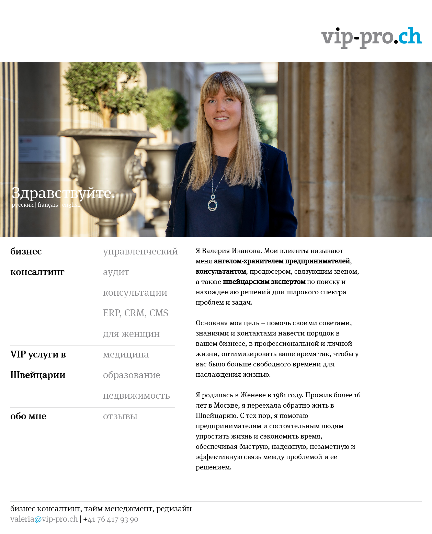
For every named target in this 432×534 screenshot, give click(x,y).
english (71, 204)
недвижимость (136, 395)
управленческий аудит (140, 261)
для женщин (131, 333)
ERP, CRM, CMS (135, 312)
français (48, 204)
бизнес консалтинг (37, 261)
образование (131, 374)
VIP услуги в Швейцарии (38, 364)
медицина (126, 354)
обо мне (28, 415)
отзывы (120, 415)
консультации (135, 292)
